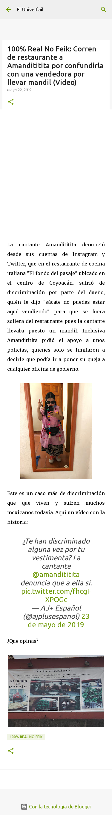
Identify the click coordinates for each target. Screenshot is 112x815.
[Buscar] (103, 9)
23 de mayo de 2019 (59, 620)
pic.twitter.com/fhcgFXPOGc (56, 595)
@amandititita (56, 574)
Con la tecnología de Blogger (56, 806)
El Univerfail (30, 9)
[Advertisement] (56, 172)
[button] (10, 102)
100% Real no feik (26, 737)
